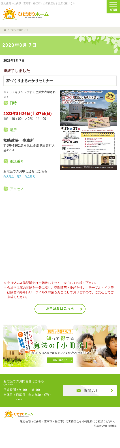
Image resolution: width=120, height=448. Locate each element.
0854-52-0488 (19, 176)
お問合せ (90, 393)
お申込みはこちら (60, 308)
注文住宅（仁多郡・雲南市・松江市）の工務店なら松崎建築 (56, 426)
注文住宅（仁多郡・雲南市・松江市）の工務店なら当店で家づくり (38, 3)
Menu (113, 6)
